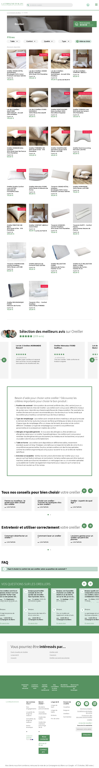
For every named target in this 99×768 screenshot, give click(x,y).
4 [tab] (53, 629)
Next (92, 360)
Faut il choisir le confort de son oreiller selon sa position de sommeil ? (37, 569)
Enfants (54, 715)
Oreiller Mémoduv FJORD (64, 346)
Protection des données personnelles (84, 716)
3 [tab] (51, 629)
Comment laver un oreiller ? (49, 537)
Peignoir (66, 710)
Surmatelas (67, 717)
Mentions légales (86, 709)
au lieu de (61, 79)
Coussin (13, 658)
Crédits (89, 720)
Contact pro (43, 751)
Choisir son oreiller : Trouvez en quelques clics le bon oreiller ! (49, 502)
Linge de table (54, 711)
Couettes (66, 707)
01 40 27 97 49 (42, 744)
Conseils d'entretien (43, 713)
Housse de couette (67, 703)
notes (89, 765)
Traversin (53, 655)
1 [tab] (49, 515)
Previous (4, 360)
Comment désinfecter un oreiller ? (16, 537)
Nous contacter (44, 738)
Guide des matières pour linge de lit (42, 724)
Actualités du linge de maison (31, 720)
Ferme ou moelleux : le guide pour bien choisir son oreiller (15, 502)
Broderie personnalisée (44, 708)
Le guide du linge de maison (30, 713)
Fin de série (55, 719)
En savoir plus (32, 623)
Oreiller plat (54, 652)
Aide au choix (83, 41)
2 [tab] (51, 515)
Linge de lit (15, 655)
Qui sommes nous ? (30, 703)
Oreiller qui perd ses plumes (60, 658)
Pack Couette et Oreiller (19, 652)
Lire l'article (11, 507)
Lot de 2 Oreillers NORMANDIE (28, 346)
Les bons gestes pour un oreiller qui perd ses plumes (82, 537)
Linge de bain (54, 706)
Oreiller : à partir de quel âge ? (81, 502)
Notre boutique (29, 726)
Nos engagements (31, 708)
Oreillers (66, 713)
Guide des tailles (42, 718)
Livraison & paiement (31, 738)
